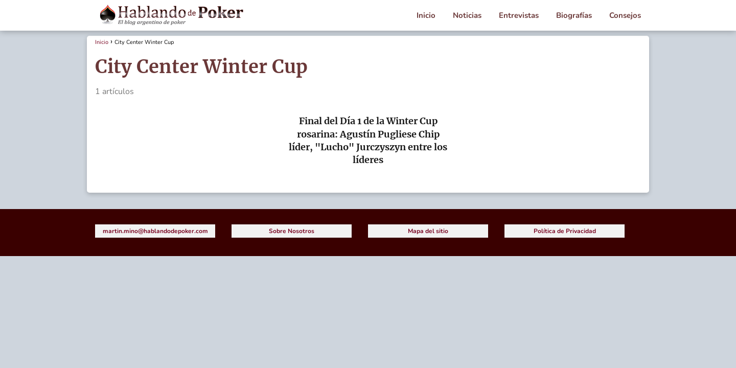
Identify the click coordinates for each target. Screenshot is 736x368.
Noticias (467, 15)
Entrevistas (519, 15)
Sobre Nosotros (291, 231)
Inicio (426, 15)
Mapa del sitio (428, 231)
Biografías (574, 15)
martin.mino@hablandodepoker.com (155, 231)
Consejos (625, 15)
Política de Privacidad (565, 231)
